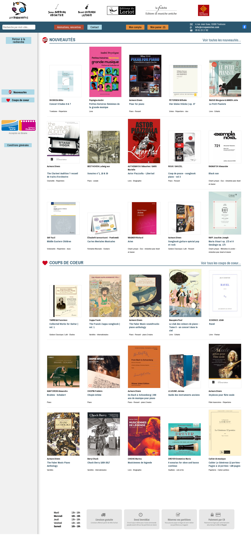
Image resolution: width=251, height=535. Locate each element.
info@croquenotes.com (207, 27)
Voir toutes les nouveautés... (222, 40)
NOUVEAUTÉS (62, 40)
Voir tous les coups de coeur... (221, 263)
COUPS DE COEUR (66, 262)
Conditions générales (18, 145)
